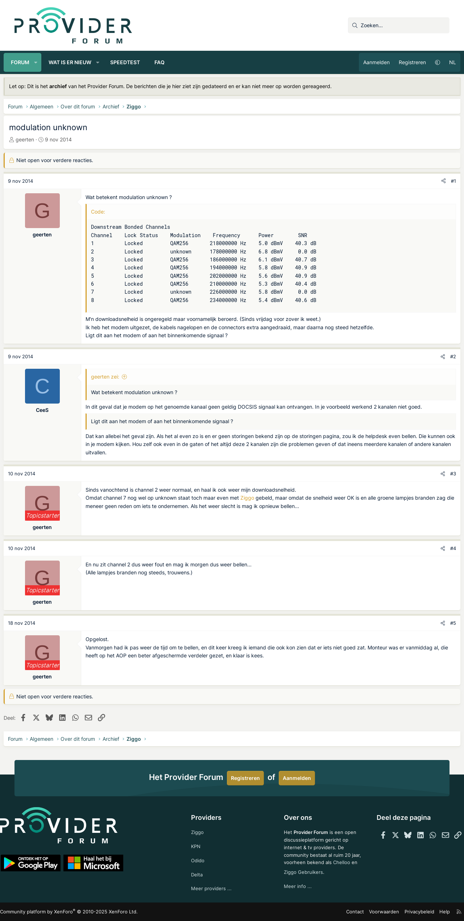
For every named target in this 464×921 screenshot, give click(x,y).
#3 (442, 473)
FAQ (170, 62)
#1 (442, 181)
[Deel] (433, 181)
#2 (442, 356)
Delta (200, 873)
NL (441, 62)
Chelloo (289, 870)
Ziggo (258, 498)
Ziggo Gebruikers (327, 870)
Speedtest (136, 62)
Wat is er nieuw (80, 62)
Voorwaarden (373, 911)
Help (429, 911)
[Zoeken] (399, 25)
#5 (442, 623)
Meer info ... (294, 884)
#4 (442, 548)
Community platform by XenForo (78, 912)
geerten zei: (116, 376)
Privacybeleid (405, 911)
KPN (199, 844)
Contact (346, 911)
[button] (46, 62)
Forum (31, 62)
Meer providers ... (215, 888)
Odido (201, 859)
